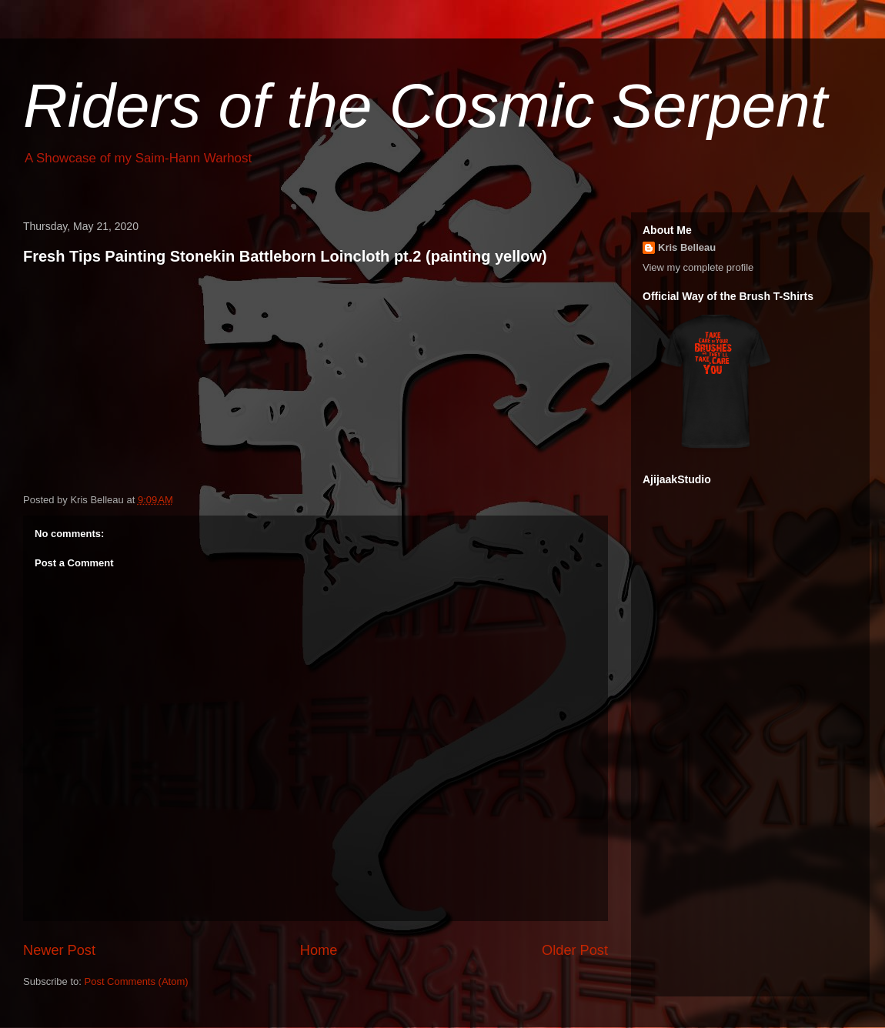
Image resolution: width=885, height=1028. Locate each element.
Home (319, 950)
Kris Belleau (687, 247)
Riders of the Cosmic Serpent (425, 106)
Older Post (575, 950)
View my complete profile (698, 267)
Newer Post (59, 950)
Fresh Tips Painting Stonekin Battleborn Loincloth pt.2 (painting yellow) (285, 256)
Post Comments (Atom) (137, 981)
